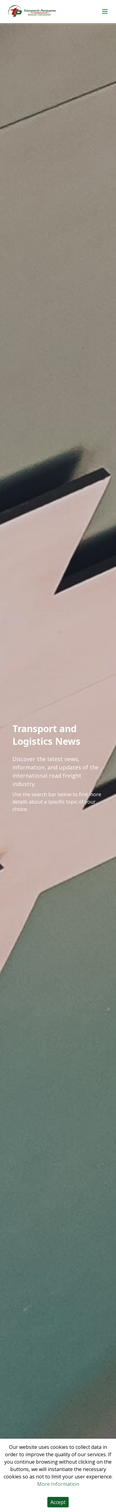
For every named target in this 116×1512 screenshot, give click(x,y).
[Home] (32, 11)
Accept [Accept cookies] (58, 1502)
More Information (58, 1484)
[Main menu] (105, 11)
